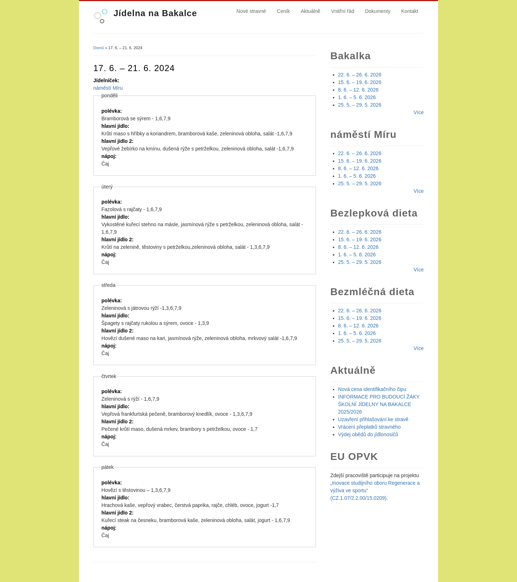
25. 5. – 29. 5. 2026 (360, 105)
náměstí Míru (108, 88)
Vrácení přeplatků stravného (369, 427)
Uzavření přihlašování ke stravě (373, 419)
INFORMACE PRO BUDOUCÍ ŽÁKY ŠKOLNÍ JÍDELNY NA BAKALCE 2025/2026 (379, 404)
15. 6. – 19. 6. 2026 (360, 82)
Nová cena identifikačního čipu (372, 389)
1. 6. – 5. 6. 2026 (357, 97)
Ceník (283, 11)
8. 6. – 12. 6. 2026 (358, 90)
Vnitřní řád (342, 11)
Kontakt (409, 11)
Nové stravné (251, 11)
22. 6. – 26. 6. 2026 (360, 75)
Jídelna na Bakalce (155, 13)
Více (419, 112)
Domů (98, 48)
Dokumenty (378, 11)
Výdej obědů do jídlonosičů (368, 434)
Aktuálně (310, 11)
